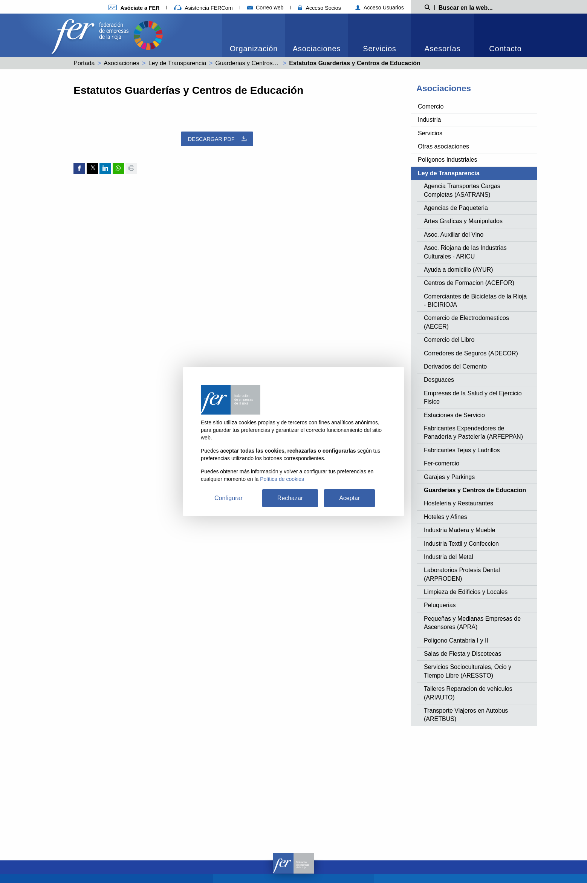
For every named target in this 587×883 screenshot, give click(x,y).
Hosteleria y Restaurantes (458, 503)
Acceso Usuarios (379, 8)
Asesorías (442, 48)
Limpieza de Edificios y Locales (466, 592)
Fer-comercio (441, 463)
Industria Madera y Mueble (459, 530)
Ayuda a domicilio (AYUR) (458, 269)
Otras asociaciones (443, 146)
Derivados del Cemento (455, 366)
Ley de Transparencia (177, 63)
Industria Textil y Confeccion (461, 543)
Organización (254, 48)
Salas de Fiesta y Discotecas (462, 653)
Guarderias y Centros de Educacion (263, 63)
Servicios (379, 48)
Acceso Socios (319, 8)
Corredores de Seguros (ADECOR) (471, 353)
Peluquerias (440, 605)
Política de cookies (282, 479)
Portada (84, 63)
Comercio (430, 106)
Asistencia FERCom (203, 8)
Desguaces (439, 379)
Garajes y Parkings (449, 477)
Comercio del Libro (449, 340)
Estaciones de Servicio (454, 415)
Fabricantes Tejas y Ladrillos (462, 450)
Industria (429, 119)
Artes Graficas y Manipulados (463, 221)
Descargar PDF (217, 139)
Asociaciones (317, 48)
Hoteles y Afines (445, 517)
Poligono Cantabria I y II (456, 640)
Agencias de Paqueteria (456, 208)
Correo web (265, 8)
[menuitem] (253, 35)
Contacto (505, 48)
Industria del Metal (448, 557)
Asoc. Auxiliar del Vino (453, 234)
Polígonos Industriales (447, 159)
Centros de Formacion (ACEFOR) (469, 283)
